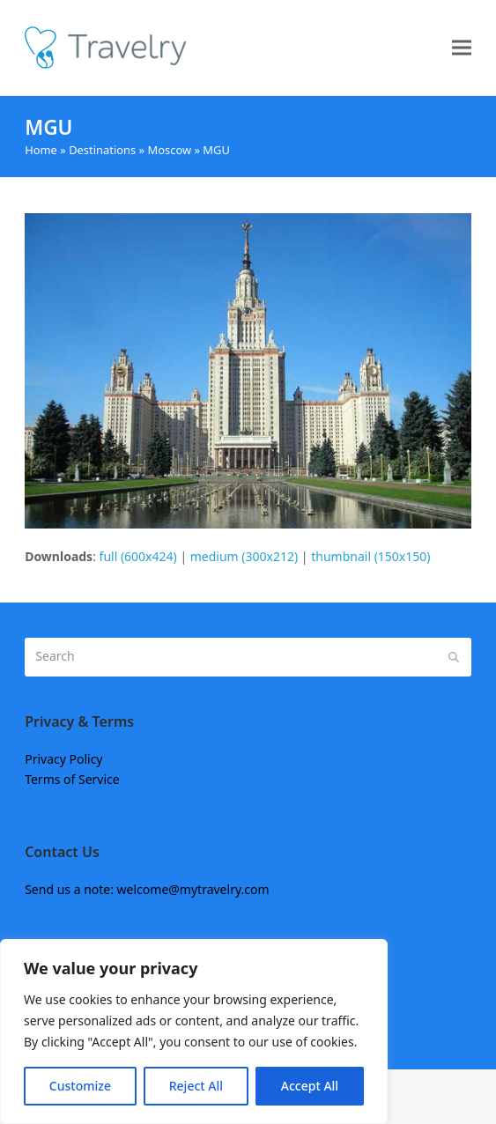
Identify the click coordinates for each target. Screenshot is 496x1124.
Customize (80, 1085)
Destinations (102, 150)
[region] (194, 1031)
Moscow (169, 150)
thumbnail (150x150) (370, 556)
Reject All (196, 1085)
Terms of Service (72, 779)
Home (41, 150)
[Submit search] (453, 657)
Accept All (309, 1085)
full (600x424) (138, 556)
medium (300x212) (244, 556)
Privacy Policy (63, 759)
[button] (461, 48)
